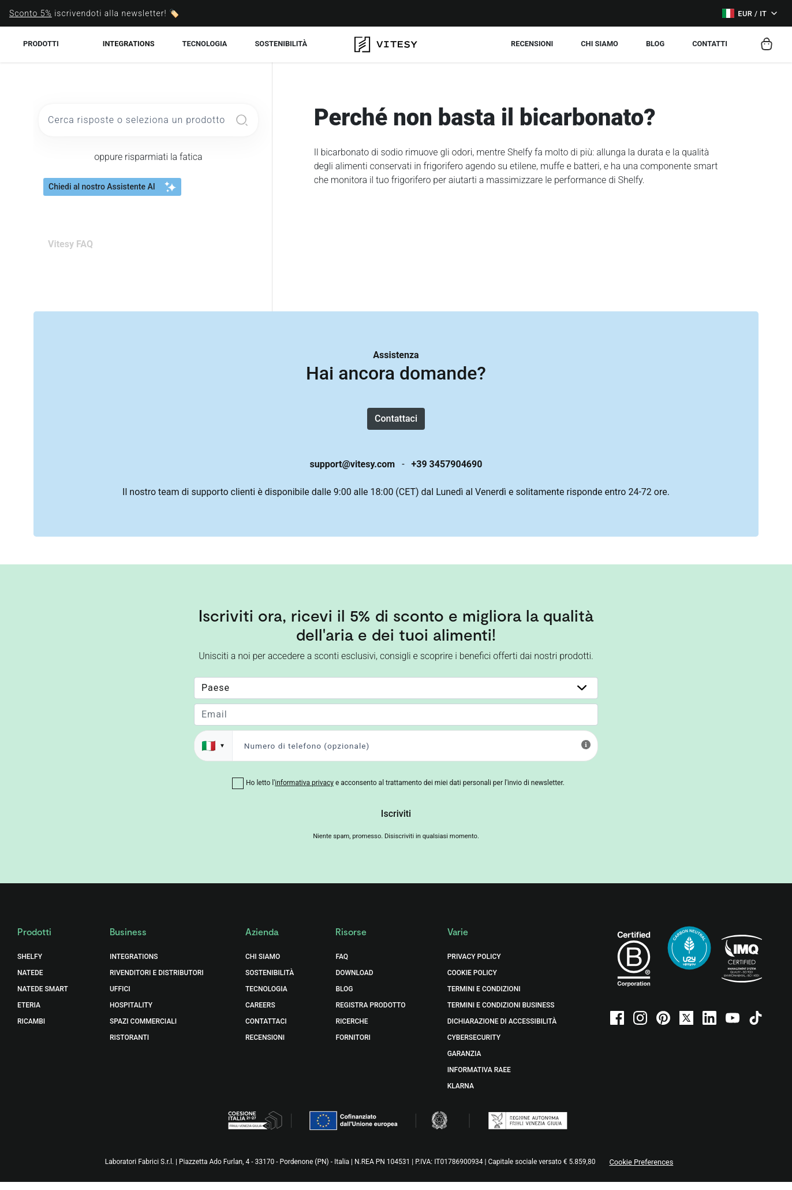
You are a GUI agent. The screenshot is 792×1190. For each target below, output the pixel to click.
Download (354, 981)
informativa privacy (304, 791)
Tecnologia (266, 998)
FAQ (341, 965)
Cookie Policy (472, 981)
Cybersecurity (473, 1046)
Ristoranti (129, 1046)
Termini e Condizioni (484, 998)
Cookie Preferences (641, 1170)
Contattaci (396, 422)
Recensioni (265, 1046)
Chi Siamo (262, 965)
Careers (260, 1014)
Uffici (120, 998)
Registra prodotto (370, 1014)
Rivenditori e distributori (157, 981)
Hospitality (131, 1014)
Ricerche (351, 1030)
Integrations (129, 43)
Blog (344, 998)
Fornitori (353, 1046)
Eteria (28, 1014)
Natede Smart (42, 998)
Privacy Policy (474, 965)
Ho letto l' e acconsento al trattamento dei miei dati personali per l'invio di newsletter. (405, 791)
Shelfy (29, 965)
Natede (30, 981)
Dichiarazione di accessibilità (502, 1030)
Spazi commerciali (143, 1030)
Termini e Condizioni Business (501, 1014)
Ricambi (31, 1030)
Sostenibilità (269, 981)
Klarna (460, 1095)
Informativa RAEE (479, 1078)
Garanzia (464, 1062)
